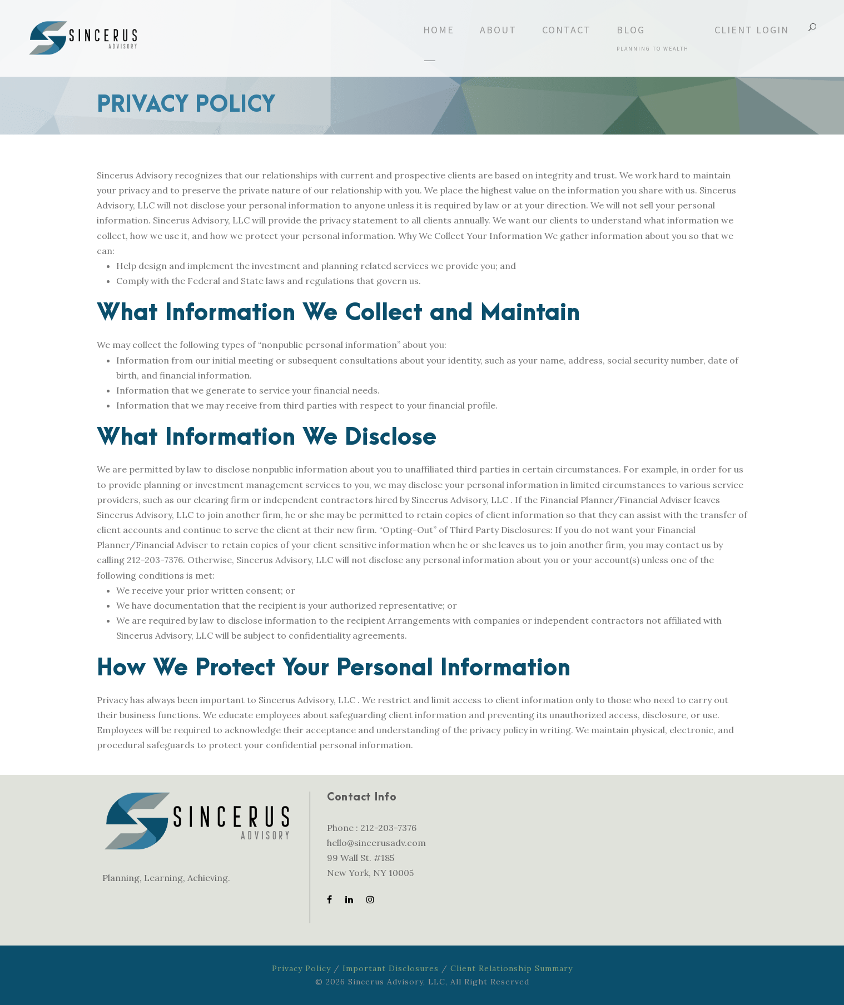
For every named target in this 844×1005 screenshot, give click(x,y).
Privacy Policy (301, 968)
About (498, 29)
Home (438, 29)
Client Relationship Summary (511, 968)
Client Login (751, 29)
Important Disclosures (390, 968)
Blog (653, 37)
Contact (566, 29)
